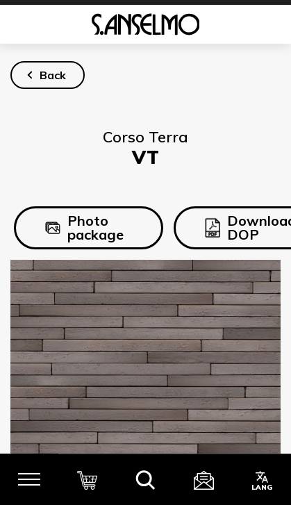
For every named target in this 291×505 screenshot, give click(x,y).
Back (53, 75)
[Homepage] (145, 24)
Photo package (84, 227)
